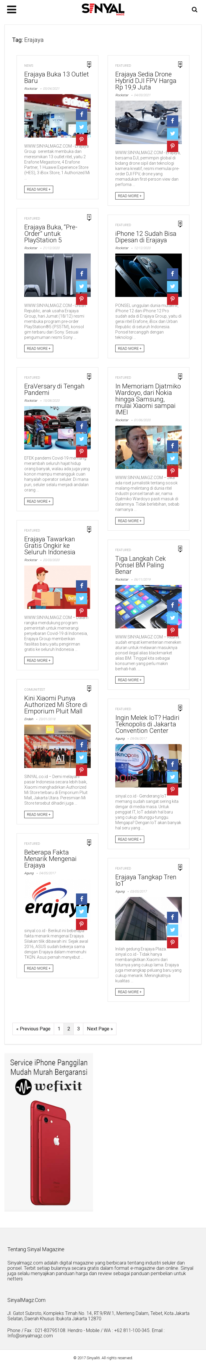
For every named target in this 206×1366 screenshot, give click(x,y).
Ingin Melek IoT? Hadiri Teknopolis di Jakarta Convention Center (147, 724)
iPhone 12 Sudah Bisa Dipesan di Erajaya (145, 237)
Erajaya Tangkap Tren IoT (145, 880)
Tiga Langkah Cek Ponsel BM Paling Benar (140, 565)
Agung (119, 739)
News (28, 66)
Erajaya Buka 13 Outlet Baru (56, 77)
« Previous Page (33, 1029)
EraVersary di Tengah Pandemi (54, 389)
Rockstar (30, 89)
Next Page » (100, 1029)
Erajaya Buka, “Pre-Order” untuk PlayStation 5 (50, 233)
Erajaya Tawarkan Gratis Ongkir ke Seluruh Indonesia (49, 545)
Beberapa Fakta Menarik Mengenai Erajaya (50, 859)
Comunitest (34, 690)
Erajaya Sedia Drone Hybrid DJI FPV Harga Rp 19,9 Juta (145, 81)
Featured (123, 66)
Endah (28, 719)
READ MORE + (39, 189)
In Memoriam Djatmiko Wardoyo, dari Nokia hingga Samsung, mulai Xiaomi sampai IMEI (148, 399)
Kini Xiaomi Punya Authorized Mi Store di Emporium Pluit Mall (55, 705)
